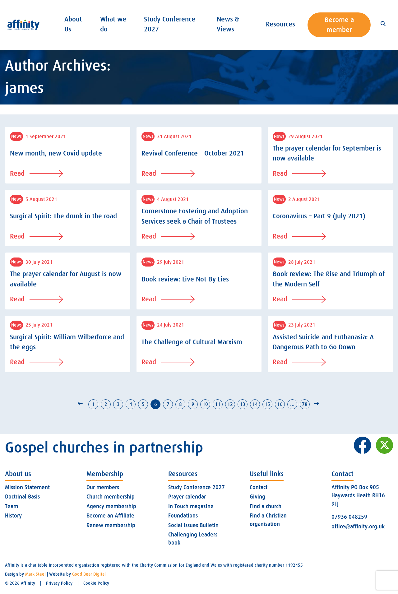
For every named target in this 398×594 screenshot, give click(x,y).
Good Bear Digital (89, 574)
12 (230, 404)
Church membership (110, 497)
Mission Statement (27, 487)
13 (242, 404)
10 (205, 404)
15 (267, 404)
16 (280, 404)
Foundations (183, 516)
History (13, 516)
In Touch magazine (191, 506)
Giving (257, 497)
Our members (102, 487)
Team (11, 506)
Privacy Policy (59, 583)
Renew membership (110, 525)
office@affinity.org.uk (358, 526)
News (16, 136)
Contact (258, 487)
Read (36, 173)
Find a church (265, 506)
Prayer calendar (187, 497)
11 (217, 404)
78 (305, 404)
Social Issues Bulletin (193, 525)
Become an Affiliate (110, 516)
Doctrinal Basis (22, 497)
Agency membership (111, 506)
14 (255, 404)
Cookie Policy (96, 583)
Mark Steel (35, 574)
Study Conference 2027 (196, 487)
